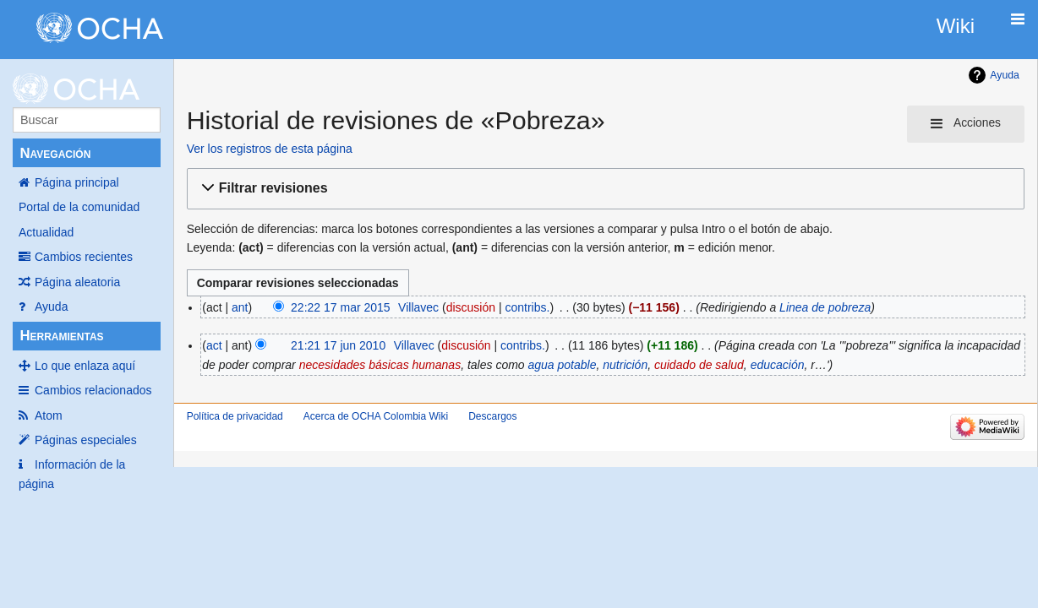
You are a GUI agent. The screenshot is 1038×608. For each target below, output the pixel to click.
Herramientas (61, 336)
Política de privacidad (235, 416)
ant (240, 307)
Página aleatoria (77, 282)
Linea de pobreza (825, 307)
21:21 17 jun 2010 (338, 345)
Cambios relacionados (93, 390)
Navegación (54, 153)
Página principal (77, 182)
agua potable (562, 365)
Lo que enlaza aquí (85, 365)
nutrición (625, 365)
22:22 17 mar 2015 (341, 307)
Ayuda (51, 306)
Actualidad (46, 232)
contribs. (527, 307)
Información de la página (72, 474)
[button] (603, 188)
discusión (470, 307)
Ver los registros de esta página (269, 148)
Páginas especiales (86, 440)
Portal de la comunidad (79, 207)
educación (778, 365)
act (214, 345)
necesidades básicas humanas (380, 365)
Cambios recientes (84, 256)
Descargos (492, 416)
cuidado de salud (699, 365)
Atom (49, 415)
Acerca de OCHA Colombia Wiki (375, 416)
